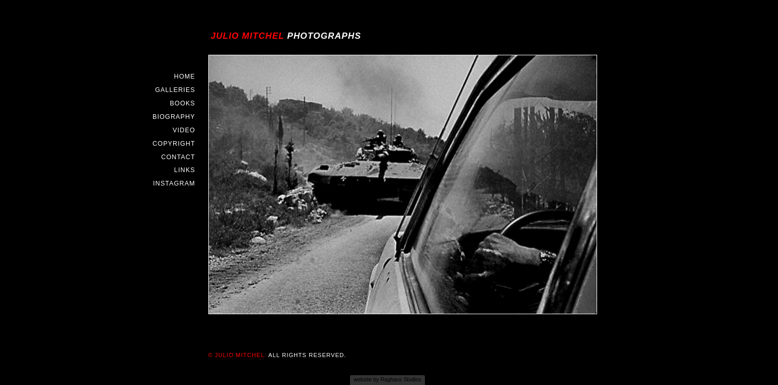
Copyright (173, 143)
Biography (173, 116)
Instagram (174, 183)
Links (184, 170)
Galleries (175, 90)
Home (184, 76)
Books (182, 103)
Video (184, 130)
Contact (178, 157)
